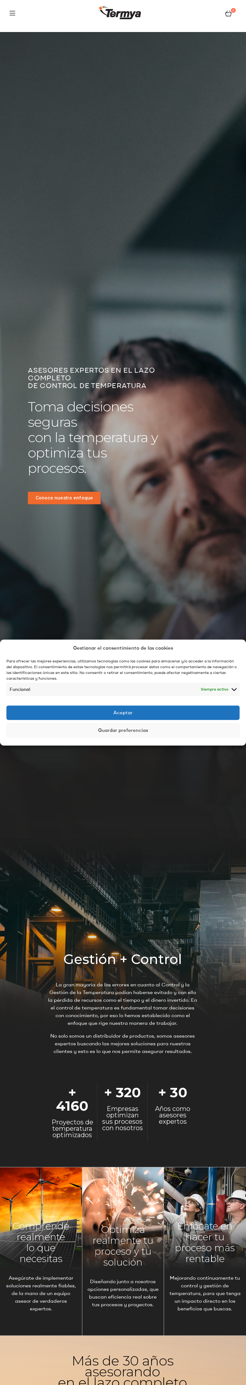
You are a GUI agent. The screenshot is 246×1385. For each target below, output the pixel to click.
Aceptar (123, 712)
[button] (64, 498)
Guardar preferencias (123, 730)
